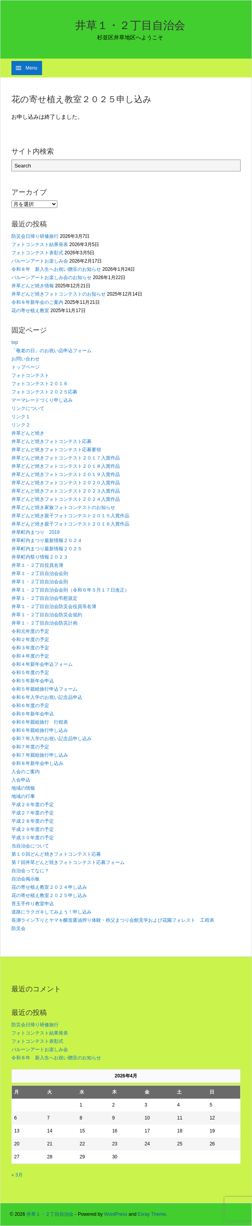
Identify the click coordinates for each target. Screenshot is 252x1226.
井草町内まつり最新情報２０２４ (46, 540)
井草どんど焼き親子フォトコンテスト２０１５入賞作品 (70, 515)
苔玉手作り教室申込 (32, 903)
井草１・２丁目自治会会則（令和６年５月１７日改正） (70, 590)
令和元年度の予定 (30, 631)
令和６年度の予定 (30, 705)
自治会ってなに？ (30, 870)
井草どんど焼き (27, 433)
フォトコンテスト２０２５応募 (44, 392)
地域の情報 (23, 788)
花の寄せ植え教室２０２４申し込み (49, 887)
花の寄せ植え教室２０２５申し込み (49, 895)
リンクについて (27, 408)
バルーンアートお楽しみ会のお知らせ (51, 277)
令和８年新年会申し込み (37, 763)
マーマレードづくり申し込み (42, 400)
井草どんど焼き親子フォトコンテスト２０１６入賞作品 (70, 524)
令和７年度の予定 (30, 747)
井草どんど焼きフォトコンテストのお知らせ (58, 294)
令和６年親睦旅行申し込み (39, 730)
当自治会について (30, 846)
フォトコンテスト (30, 375)
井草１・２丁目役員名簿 (37, 565)
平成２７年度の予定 (32, 813)
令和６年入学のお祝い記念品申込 (46, 697)
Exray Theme (152, 1214)
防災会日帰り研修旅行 (35, 236)
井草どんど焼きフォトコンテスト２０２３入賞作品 (65, 491)
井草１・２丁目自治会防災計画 (44, 623)
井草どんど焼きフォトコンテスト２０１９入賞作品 (65, 474)
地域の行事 (23, 796)
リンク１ (20, 416)
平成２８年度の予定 (32, 821)
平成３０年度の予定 (32, 837)
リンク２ (20, 425)
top (14, 342)
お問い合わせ (25, 359)
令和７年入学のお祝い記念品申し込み (51, 738)
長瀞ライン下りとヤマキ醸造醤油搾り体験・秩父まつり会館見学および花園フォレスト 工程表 (112, 920)
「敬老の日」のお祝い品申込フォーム (51, 350)
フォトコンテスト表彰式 (37, 252)
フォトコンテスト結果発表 (39, 244)
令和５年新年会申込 (32, 681)
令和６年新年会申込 (32, 714)
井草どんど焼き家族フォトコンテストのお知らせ (63, 507)
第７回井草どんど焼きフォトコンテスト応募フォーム (68, 862)
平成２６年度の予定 (32, 804)
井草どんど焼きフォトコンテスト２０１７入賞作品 (65, 458)
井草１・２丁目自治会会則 (39, 573)
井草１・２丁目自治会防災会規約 (46, 615)
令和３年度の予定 (30, 648)
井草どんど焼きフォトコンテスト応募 (51, 441)
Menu (31, 68)
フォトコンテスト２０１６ (39, 383)
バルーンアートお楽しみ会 (39, 261)
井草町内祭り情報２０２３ (39, 557)
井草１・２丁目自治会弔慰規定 (44, 598)
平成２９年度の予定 (32, 829)
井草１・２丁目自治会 (130, 25)
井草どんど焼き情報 (32, 286)
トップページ (25, 367)
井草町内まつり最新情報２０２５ (46, 548)
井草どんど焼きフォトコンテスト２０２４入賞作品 (65, 499)
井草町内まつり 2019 (35, 532)
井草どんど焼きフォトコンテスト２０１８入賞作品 (65, 466)
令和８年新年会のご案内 (37, 302)
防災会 (18, 928)
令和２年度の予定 (30, 639)
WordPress (115, 1214)
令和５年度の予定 (30, 672)
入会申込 (20, 780)
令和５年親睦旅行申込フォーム (44, 689)
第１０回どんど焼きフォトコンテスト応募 (56, 854)
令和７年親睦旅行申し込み (39, 755)
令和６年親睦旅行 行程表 (39, 722)
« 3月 (17, 1175)
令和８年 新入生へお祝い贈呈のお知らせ (56, 269)
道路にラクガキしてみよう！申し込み (51, 912)
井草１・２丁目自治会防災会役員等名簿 (53, 606)
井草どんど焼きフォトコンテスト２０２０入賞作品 (65, 482)
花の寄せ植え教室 (30, 310)
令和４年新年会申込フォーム (42, 664)
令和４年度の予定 (30, 656)
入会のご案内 (25, 771)
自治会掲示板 (25, 879)
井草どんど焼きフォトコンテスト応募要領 (56, 449)
